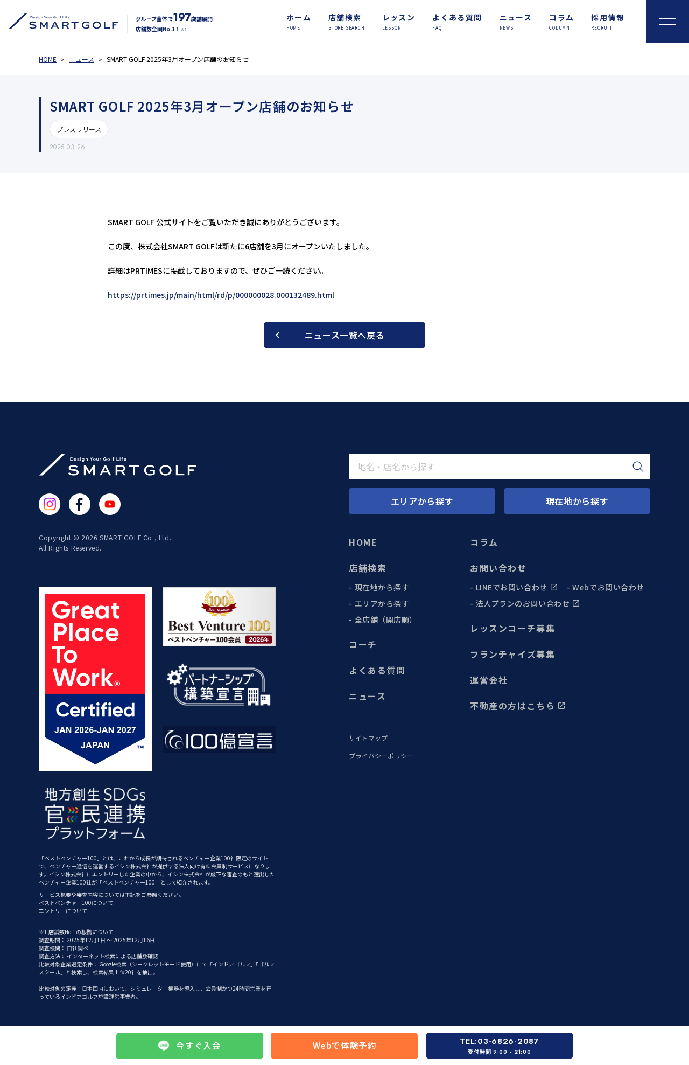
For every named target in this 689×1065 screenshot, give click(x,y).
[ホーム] (298, 21)
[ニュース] (516, 21)
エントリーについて (63, 911)
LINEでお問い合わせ (517, 587)
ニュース (367, 696)
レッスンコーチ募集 (512, 628)
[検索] (637, 466)
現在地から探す (382, 587)
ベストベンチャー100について (76, 903)
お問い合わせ (498, 567)
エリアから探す (382, 603)
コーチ (363, 644)
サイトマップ (368, 738)
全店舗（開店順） (386, 619)
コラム (484, 541)
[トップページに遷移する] (59, 21)
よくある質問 (377, 670)
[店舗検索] (346, 21)
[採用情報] (607, 21)
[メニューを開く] (667, 21)
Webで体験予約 (344, 1045)
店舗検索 (367, 567)
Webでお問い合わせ (608, 587)
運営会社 (489, 679)
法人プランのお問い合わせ (528, 603)
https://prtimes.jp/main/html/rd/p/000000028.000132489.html (221, 294)
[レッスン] (399, 21)
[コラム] (561, 21)
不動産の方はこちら (518, 705)
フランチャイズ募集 (512, 654)
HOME (363, 541)
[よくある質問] (457, 21)
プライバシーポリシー (381, 755)
